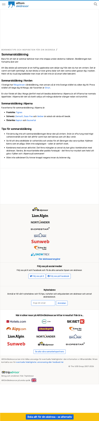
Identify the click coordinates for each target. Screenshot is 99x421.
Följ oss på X (37, 327)
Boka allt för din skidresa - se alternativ (49, 416)
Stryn (47, 112)
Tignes (19, 137)
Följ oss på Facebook (58, 327)
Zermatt (19, 140)
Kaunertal (31, 144)
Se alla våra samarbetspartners (49, 403)
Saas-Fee (28, 140)
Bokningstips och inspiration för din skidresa (28, 74)
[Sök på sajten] (95, 4)
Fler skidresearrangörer (49, 310)
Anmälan (62, 354)
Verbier (40, 140)
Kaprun (19, 144)
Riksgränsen (19, 109)
